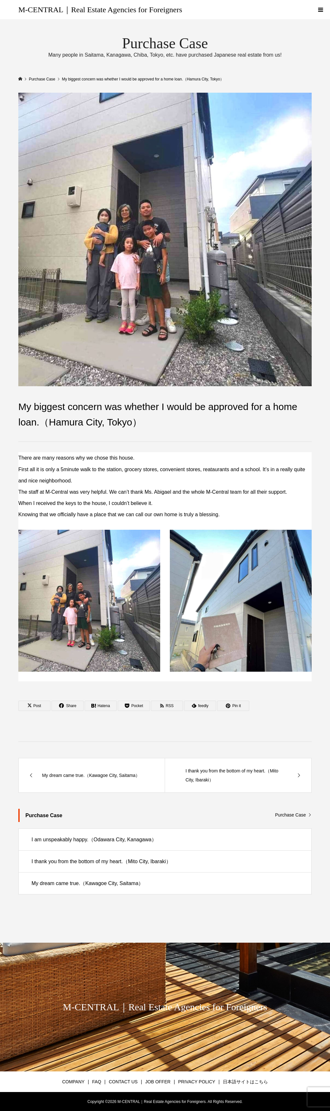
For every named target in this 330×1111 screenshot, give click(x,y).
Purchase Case (290, 814)
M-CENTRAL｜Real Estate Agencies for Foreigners (100, 9)
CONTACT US (123, 1081)
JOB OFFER (158, 1081)
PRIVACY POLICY (196, 1081)
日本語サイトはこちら (245, 1081)
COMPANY (73, 1081)
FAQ (96, 1081)
